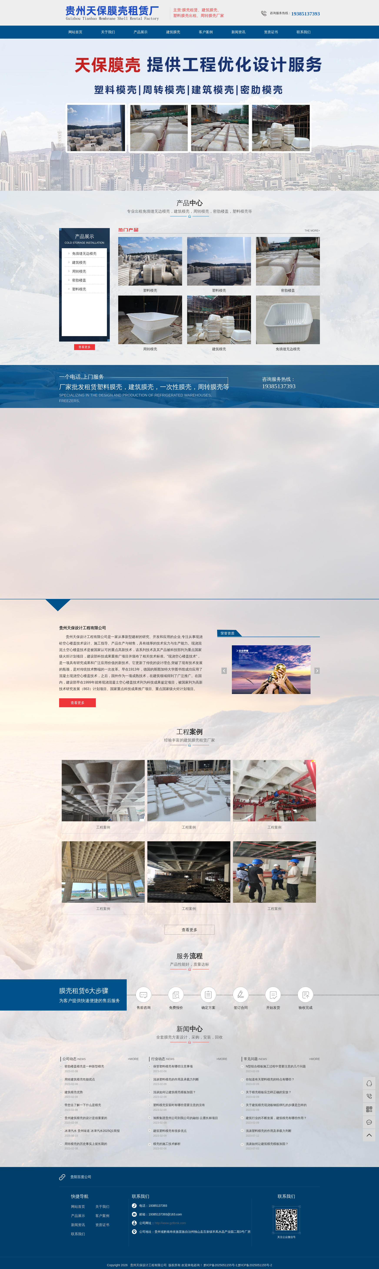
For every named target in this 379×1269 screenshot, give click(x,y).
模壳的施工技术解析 (167, 1144)
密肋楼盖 (79, 280)
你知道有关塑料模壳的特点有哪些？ (270, 1079)
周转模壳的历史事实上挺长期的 (86, 1144)
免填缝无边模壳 (84, 253)
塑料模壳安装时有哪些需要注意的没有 (179, 1105)
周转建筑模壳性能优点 (80, 1079)
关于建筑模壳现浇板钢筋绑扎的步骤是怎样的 (276, 1105)
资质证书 (271, 32)
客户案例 (206, 32)
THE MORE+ (312, 230)
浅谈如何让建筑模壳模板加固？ (174, 1092)
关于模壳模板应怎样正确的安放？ (268, 1092)
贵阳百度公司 (80, 1177)
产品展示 (141, 32)
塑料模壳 (79, 289)
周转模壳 (79, 271)
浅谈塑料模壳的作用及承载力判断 (176, 1079)
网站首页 (75, 32)
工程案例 (103, 827)
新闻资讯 (238, 32)
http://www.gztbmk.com (170, 1223)
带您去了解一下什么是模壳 (83, 1105)
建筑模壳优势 (74, 1092)
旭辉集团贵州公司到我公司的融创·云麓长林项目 (185, 1118)
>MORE (133, 1059)
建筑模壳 (79, 262)
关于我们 (108, 32)
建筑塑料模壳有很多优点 (170, 1131)
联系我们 (304, 32)
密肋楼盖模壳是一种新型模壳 (84, 1066)
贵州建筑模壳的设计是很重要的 (86, 1118)
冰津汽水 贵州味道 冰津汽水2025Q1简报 (92, 1131)
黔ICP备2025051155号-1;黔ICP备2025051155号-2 (238, 1265)
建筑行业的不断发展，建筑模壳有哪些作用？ (276, 1118)
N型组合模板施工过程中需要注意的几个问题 (276, 1066)
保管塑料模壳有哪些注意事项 (173, 1066)
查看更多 (84, 347)
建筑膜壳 (173, 32)
